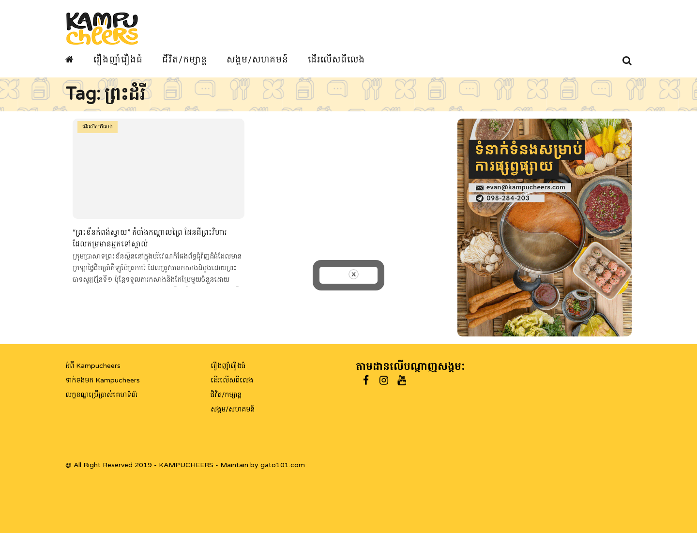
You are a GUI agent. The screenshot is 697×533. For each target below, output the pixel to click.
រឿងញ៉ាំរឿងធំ (118, 59)
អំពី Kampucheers (93, 366)
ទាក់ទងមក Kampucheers (102, 380)
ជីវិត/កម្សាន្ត (184, 59)
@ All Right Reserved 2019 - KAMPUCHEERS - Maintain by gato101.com (185, 465)
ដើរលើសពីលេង (336, 59)
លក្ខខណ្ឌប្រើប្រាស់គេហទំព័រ (101, 395)
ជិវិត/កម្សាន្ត (226, 395)
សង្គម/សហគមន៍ (257, 59)
